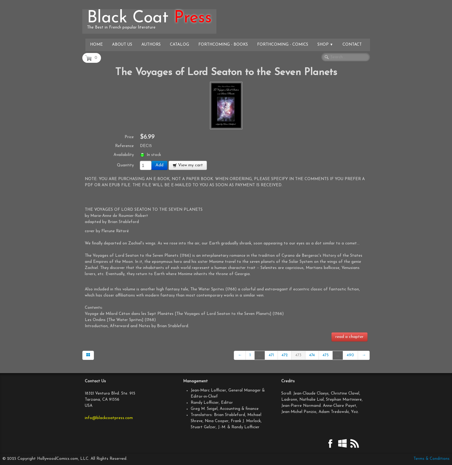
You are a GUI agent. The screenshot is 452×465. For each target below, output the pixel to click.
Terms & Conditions (431, 459)
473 (298, 355)
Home (96, 45)
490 (350, 355)
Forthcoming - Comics (282, 45)
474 (312, 355)
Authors (151, 45)
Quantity (125, 165)
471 (271, 355)
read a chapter (349, 337)
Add (159, 165)
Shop (325, 45)
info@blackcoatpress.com (109, 418)
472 (285, 355)
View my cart (188, 165)
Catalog (179, 45)
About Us (122, 45)
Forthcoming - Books (223, 45)
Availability (124, 155)
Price (129, 137)
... (259, 355)
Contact (352, 45)
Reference (124, 146)
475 (326, 355)
